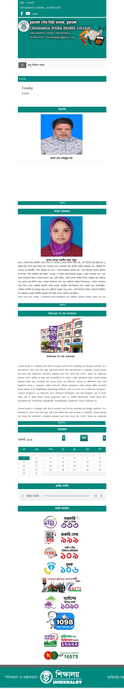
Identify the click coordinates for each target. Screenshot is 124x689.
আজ (84, 438)
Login (35, 14)
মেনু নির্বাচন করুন (36, 65)
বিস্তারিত (63, 203)
